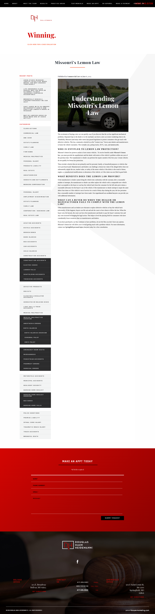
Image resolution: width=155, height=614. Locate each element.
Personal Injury (31, 161)
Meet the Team (30, 3)
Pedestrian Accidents (34, 359)
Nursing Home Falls (33, 405)
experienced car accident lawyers (106, 193)
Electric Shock (31, 265)
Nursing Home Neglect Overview (34, 395)
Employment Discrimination (36, 197)
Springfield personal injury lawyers (77, 227)
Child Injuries (30, 251)
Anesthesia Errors (32, 323)
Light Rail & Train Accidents (32, 307)
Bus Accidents (30, 242)
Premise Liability (32, 418)
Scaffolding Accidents (34, 274)
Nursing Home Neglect (34, 390)
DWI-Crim (28, 138)
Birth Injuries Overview (36, 333)
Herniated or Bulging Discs (36, 302)
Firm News (28, 152)
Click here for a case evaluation (42, 44)
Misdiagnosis (30, 354)
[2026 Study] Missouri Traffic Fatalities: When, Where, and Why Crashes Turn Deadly (35, 82)
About (16, 3)
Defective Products (33, 287)
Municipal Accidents (33, 381)
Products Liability (32, 166)
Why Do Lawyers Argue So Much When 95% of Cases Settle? (35, 117)
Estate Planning (31, 142)
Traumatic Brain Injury (34, 427)
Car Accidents (30, 246)
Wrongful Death (31, 436)
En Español (107, 3)
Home (6, 3)
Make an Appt (93, 3)
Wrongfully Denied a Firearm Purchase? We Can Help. (36, 100)
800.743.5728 (82, 586)
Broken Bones (30, 232)
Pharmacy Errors (31, 364)
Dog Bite (27, 291)
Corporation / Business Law (37, 211)
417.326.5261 (82, 582)
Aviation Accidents (32, 223)
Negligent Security (32, 385)
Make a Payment (123, 3)
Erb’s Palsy (30, 342)
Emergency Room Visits (34, 350)
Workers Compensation (34, 184)
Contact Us (139, 3)
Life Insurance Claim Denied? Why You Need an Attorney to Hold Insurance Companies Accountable (35, 91)
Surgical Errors (31, 368)
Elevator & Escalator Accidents (34, 296)
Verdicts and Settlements (36, 180)
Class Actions (30, 128)
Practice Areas (59, 3)
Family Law (29, 147)
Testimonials (77, 3)
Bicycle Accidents (32, 228)
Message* (76, 505)
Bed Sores (28, 401)
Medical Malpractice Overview (33, 318)
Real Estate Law (31, 215)
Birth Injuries (30, 328)
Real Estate (29, 170)
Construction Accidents (35, 256)
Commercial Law (73, 76)
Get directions (39, 591)
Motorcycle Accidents (34, 376)
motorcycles (115, 145)
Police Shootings (32, 413)
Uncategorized (30, 175)
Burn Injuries (30, 237)
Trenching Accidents (33, 279)
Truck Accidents (31, 432)
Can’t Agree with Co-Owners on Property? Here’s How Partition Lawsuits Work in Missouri (37, 109)
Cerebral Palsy (32, 337)
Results (44, 3)
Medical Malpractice (33, 156)
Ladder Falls (30, 270)
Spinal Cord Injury (32, 422)
